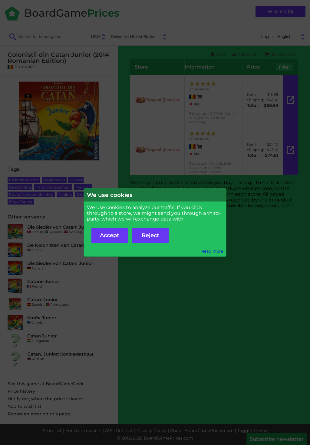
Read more (212, 251)
